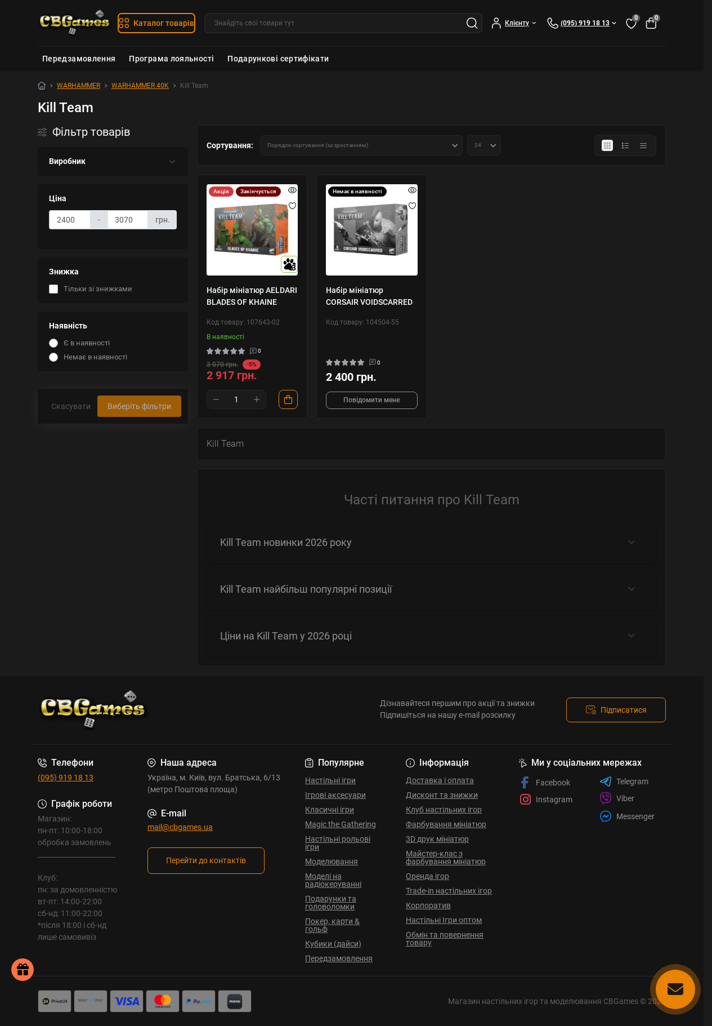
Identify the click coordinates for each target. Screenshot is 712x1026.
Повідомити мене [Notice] (371, 400)
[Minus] (216, 399)
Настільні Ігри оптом (444, 920)
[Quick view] (292, 189)
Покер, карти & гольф (332, 925)
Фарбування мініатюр (446, 824)
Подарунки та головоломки (330, 902)
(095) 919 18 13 (65, 777)
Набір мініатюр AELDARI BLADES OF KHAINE (252, 296)
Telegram (623, 781)
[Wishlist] (292, 205)
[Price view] (643, 145)
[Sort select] (361, 145)
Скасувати (71, 406)
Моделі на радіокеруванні (333, 880)
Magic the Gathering (340, 824)
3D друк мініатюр (437, 838)
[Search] (472, 23)
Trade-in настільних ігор (449, 890)
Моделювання (331, 861)
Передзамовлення (78, 58)
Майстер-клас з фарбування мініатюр (446, 857)
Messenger (627, 816)
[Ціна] (70, 219)
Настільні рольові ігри (337, 842)
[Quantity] (236, 399)
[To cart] (288, 399)
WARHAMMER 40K (140, 86)
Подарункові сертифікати (278, 58)
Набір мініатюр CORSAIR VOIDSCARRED (369, 296)
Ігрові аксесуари (335, 795)
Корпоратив (428, 905)
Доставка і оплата (440, 780)
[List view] (625, 145)
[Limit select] (484, 145)
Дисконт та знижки (442, 795)
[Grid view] (607, 145)
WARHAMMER (78, 86)
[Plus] (257, 399)
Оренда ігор (427, 876)
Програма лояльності (171, 58)
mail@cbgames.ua (180, 827)
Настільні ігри (330, 780)
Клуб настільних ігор (444, 809)
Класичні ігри (329, 809)
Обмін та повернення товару (444, 938)
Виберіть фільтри (139, 406)
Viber (616, 798)
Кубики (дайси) (333, 943)
